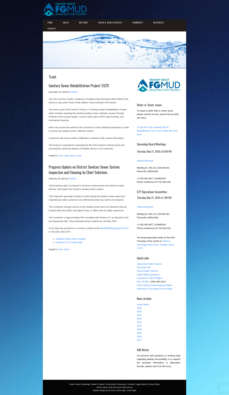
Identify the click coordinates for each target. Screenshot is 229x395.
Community (137, 22)
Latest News (69, 155)
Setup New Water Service (149, 264)
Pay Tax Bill (142, 281)
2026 (139, 308)
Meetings (83, 22)
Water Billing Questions (148, 274)
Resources (158, 22)
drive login (121, 390)
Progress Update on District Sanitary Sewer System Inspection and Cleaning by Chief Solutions (84, 169)
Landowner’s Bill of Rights (149, 278)
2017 (139, 340)
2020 (139, 329)
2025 (60, 155)
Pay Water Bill (144, 267)
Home (50, 22)
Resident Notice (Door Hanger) (71, 239)
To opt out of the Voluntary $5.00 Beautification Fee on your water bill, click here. (157, 131)
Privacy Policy (154, 384)
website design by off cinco (104, 390)
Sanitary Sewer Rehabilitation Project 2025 (79, 85)
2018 (139, 336)
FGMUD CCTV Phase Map (69, 242)
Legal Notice (141, 384)
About (66, 22)
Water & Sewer (98, 384)
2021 (139, 325)
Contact (52, 28)
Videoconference (145, 160)
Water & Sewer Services (110, 22)
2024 (60, 249)
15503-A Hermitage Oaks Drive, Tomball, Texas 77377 (155, 244)
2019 (139, 333)
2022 (139, 322)
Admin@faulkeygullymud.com (114, 228)
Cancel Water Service (147, 271)
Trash (79, 155)
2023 (139, 318)
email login (131, 390)
